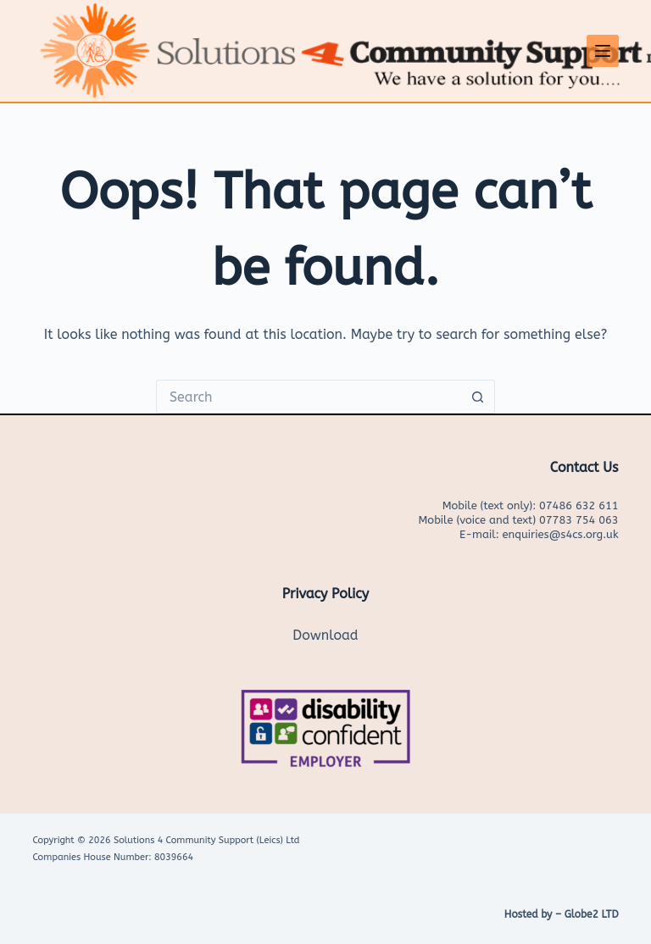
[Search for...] (308, 397)
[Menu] (603, 51)
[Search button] (478, 397)
